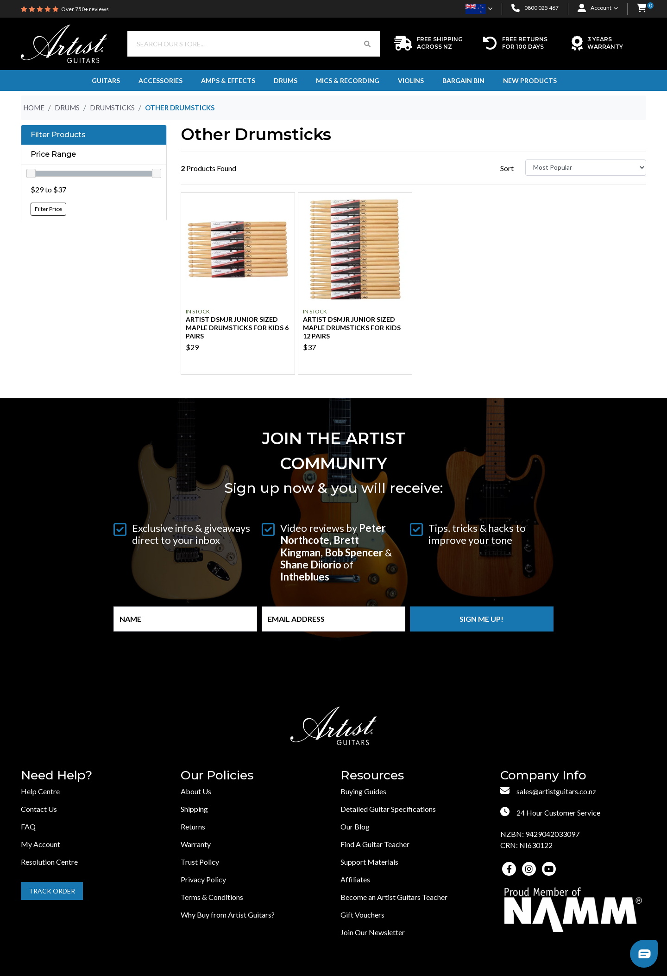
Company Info (543, 775)
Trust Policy (200, 861)
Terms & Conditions (212, 897)
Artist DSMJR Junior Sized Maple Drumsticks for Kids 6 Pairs (237, 327)
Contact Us (39, 808)
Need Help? (56, 775)
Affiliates (355, 879)
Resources (372, 775)
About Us (196, 791)
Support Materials (369, 861)
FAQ (28, 826)
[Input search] (241, 44)
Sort (507, 168)
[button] (641, 8)
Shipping (194, 808)
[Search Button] (367, 44)
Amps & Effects (228, 80)
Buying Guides (363, 791)
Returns (193, 826)
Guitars (106, 80)
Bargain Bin (463, 80)
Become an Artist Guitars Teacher (393, 897)
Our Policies (217, 775)
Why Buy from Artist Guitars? (228, 914)
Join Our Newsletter (372, 932)
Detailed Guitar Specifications (388, 808)
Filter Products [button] (58, 135)
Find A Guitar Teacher (374, 844)
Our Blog (355, 826)
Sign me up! (481, 618)
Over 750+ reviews (85, 9)
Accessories (160, 80)
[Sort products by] (585, 167)
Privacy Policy (203, 879)
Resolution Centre (49, 861)
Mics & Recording (347, 80)
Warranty (196, 844)
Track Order (52, 891)
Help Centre (40, 791)
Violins (411, 80)
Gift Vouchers (362, 914)
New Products (530, 80)
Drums (285, 80)
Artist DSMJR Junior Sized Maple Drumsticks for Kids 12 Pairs (352, 327)
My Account (40, 844)
